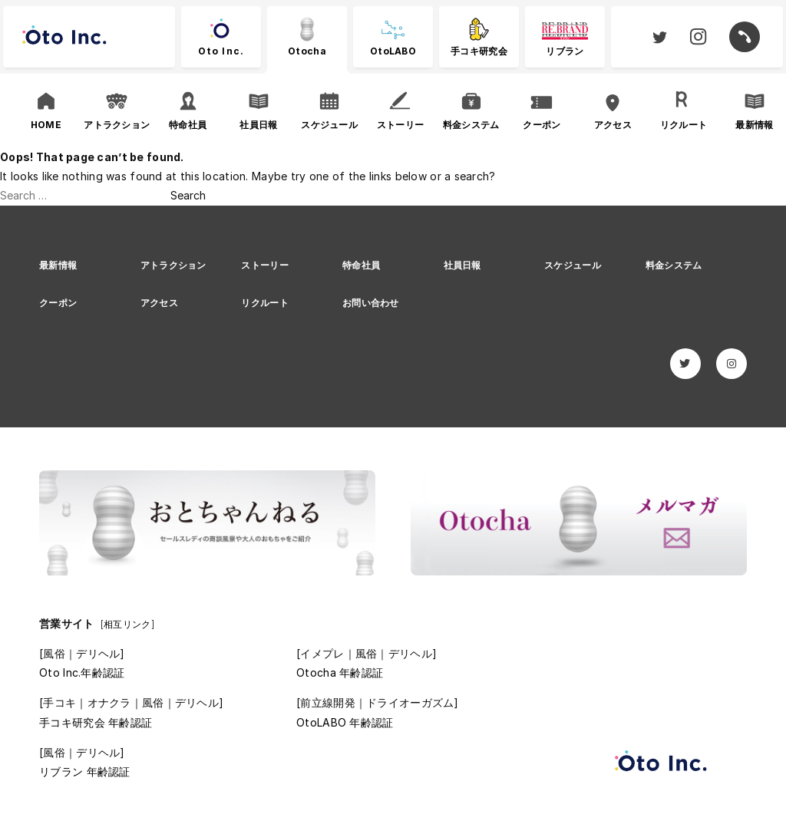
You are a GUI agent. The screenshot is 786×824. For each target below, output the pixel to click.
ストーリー (264, 265)
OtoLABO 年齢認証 (344, 722)
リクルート (264, 302)
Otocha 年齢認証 (339, 672)
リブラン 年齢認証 (84, 771)
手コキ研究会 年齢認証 (95, 722)
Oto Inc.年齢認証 (81, 672)
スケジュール (572, 265)
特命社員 (361, 265)
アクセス (159, 302)
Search (188, 195)
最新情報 (58, 265)
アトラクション (173, 265)
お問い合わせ (370, 302)
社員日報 (462, 265)
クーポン (58, 302)
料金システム (674, 265)
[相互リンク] (127, 624)
